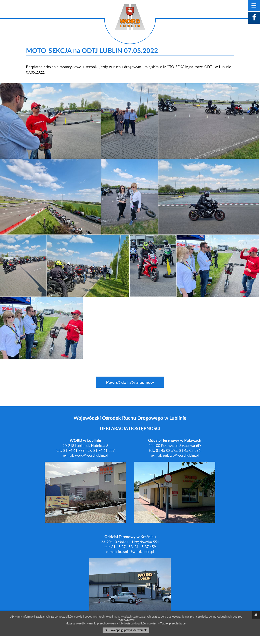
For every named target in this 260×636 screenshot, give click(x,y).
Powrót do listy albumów (130, 382)
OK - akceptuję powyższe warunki (126, 630)
